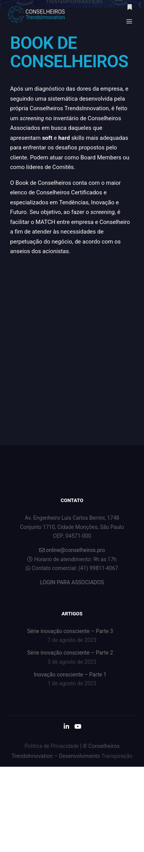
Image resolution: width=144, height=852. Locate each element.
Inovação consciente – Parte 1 (70, 674)
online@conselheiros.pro (72, 550)
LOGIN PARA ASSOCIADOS (72, 582)
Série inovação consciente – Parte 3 (70, 631)
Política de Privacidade (52, 746)
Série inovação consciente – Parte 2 (70, 653)
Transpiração (116, 756)
